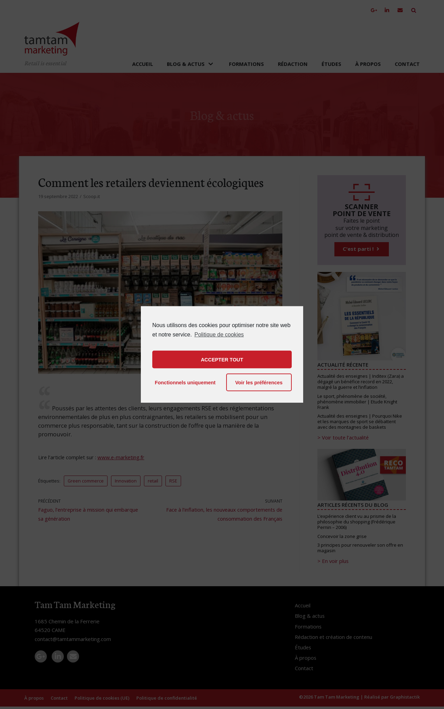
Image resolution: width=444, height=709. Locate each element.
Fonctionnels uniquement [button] (185, 382)
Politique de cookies (219, 335)
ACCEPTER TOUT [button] (222, 359)
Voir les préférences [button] (259, 382)
